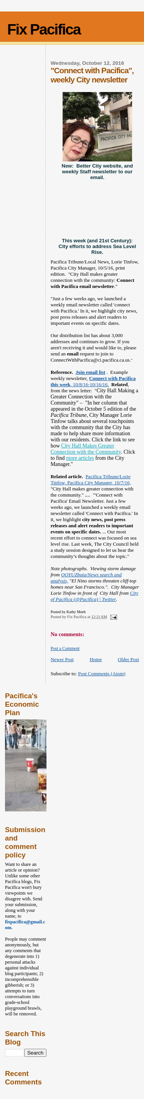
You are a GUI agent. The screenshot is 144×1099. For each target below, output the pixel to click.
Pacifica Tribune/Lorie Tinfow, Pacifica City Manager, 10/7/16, (91, 479)
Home (95, 659)
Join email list (90, 372)
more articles (80, 458)
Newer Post (62, 659)
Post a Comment (65, 648)
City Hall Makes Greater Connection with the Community (86, 449)
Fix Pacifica (44, 29)
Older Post (128, 659)
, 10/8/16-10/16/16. (93, 381)
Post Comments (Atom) (102, 673)
